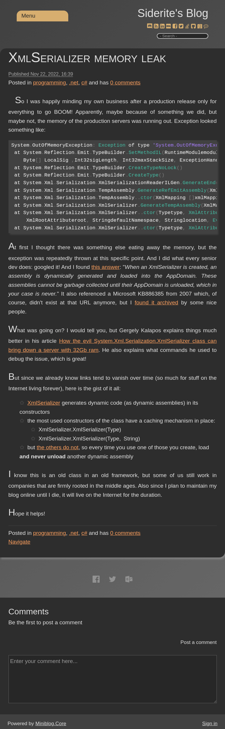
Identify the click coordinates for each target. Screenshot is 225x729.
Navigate (19, 542)
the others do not (58, 447)
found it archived (156, 302)
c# (84, 82)
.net (74, 82)
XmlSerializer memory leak (87, 57)
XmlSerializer (43, 403)
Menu (28, 16)
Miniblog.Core (50, 723)
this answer (105, 267)
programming (49, 82)
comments (125, 82)
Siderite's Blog (172, 13)
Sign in (209, 723)
